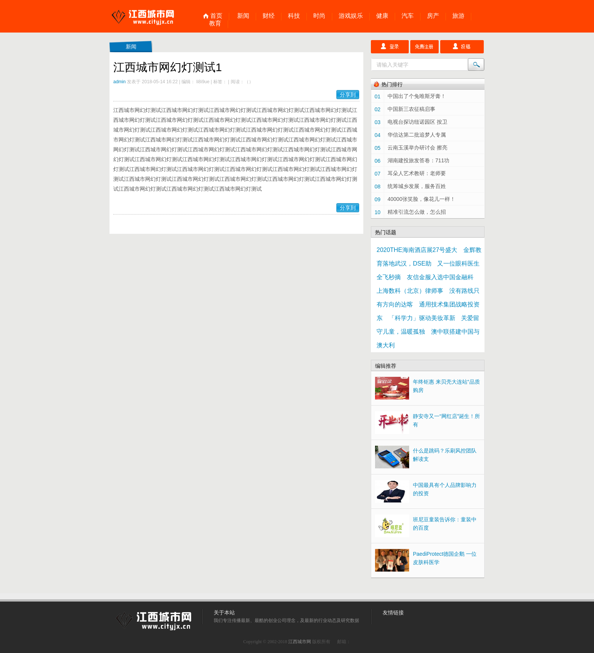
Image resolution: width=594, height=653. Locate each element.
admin (119, 81)
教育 (215, 23)
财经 (269, 16)
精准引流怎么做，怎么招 (417, 212)
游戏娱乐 (351, 16)
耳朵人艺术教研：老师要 (417, 173)
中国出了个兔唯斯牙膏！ (417, 96)
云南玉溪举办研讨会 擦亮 (417, 148)
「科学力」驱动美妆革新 (422, 318)
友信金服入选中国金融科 (440, 277)
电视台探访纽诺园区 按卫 (417, 122)
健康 (382, 16)
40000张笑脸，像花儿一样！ (421, 199)
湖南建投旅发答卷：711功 (418, 160)
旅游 (458, 16)
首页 (216, 16)
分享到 (348, 95)
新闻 (243, 16)
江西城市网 (299, 641)
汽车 (408, 16)
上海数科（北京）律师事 (410, 291)
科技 (294, 16)
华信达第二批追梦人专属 (417, 135)
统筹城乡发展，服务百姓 (417, 186)
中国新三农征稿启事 (411, 109)
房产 (433, 16)
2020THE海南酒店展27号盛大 (417, 250)
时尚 (319, 16)
